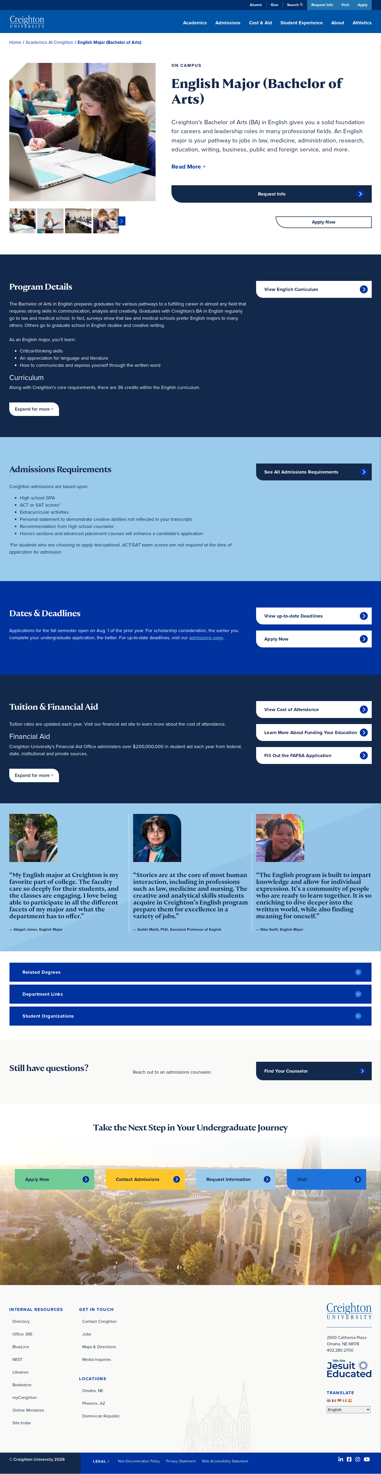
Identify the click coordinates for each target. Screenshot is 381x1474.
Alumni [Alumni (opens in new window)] (255, 5)
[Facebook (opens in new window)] (349, 1459)
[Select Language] (348, 1409)
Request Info (321, 5)
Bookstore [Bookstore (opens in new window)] (21, 1385)
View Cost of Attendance (291, 709)
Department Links (42, 994)
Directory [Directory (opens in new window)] (21, 1321)
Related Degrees (41, 972)
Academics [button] (195, 23)
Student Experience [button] (301, 23)
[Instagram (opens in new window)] (357, 1459)
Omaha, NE (92, 1391)
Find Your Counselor (286, 1071)
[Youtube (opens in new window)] (367, 1459)
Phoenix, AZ (93, 1403)
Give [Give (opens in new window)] (274, 5)
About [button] (337, 23)
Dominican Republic (101, 1416)
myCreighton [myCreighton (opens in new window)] (24, 1397)
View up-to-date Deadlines (293, 616)
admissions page (206, 637)
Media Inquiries (96, 1359)
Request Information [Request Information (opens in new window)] (228, 1179)
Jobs (86, 1334)
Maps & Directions (99, 1347)
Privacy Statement (181, 1461)
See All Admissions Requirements (301, 472)
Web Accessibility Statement (225, 1461)
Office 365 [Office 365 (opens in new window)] (22, 1334)
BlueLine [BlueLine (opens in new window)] (20, 1347)
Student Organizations (48, 1016)
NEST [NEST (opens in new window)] (17, 1359)
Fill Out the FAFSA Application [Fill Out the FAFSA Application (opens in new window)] (297, 755)
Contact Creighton (99, 1321)
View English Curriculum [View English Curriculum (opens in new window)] (291, 289)
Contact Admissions (138, 1179)
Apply (363, 5)
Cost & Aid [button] (260, 23)
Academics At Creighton (49, 42)
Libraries (20, 1372)
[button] (188, 166)
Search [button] (292, 5)
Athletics (362, 23)
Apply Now (324, 222)
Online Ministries (28, 1410)
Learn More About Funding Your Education (310, 732)
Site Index (21, 1423)
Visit (345, 5)
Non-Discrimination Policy (139, 1461)
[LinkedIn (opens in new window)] (341, 1459)
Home (15, 42)
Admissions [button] (228, 23)
